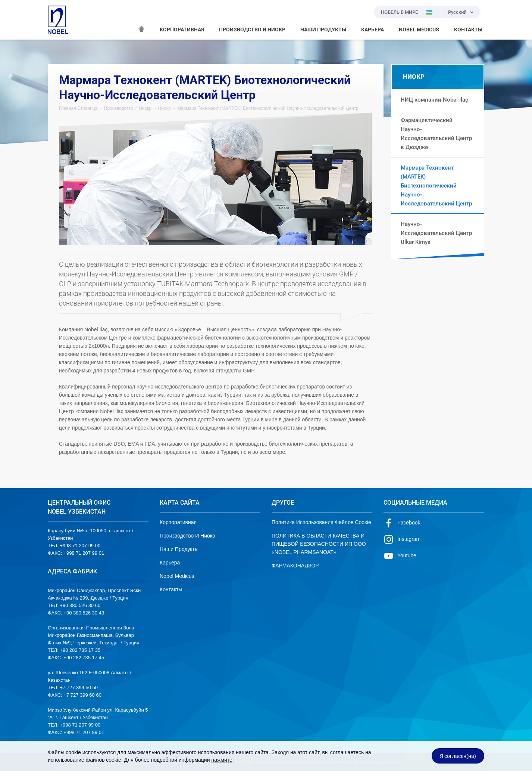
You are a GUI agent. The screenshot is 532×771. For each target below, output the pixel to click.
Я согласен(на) (458, 756)
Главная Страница (78, 108)
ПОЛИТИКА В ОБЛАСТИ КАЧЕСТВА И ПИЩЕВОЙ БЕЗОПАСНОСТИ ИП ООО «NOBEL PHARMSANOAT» (319, 544)
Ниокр (164, 108)
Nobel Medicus (177, 576)
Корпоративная (178, 522)
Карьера (170, 563)
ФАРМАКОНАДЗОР (295, 566)
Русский (457, 12)
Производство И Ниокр (128, 108)
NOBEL (58, 20)
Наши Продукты (179, 549)
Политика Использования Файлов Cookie (321, 522)
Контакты (171, 589)
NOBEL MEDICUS (419, 29)
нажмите (221, 760)
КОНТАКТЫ (468, 29)
